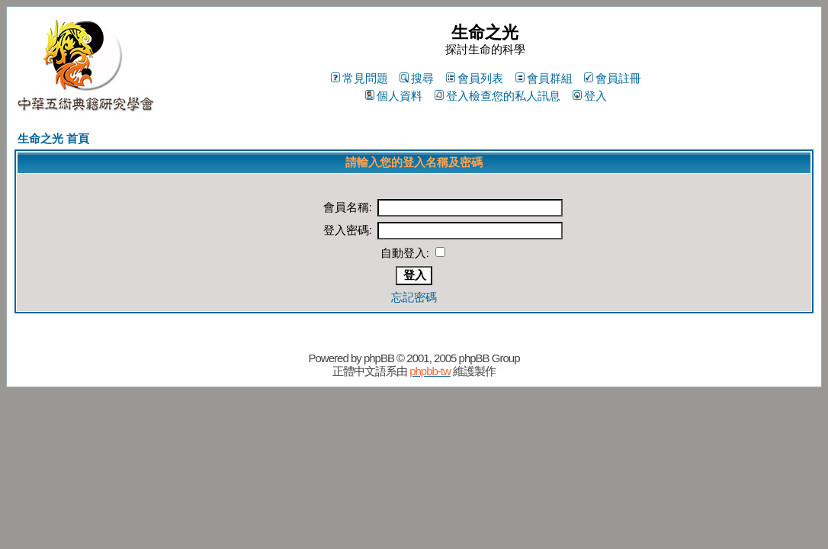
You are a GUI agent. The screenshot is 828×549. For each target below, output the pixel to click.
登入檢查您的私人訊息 (497, 95)
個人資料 (393, 95)
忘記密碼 (414, 297)
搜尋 (417, 78)
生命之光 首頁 (53, 138)
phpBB (379, 358)
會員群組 (544, 78)
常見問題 (359, 78)
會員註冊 (612, 78)
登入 (590, 95)
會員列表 (474, 78)
